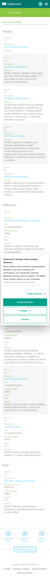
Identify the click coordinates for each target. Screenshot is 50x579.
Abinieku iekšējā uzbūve (17, 98)
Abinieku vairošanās (14, 135)
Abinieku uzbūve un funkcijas (19, 480)
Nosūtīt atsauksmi (25, 549)
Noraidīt (25, 319)
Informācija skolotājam (16, 46)
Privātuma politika (39, 568)
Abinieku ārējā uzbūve (16, 66)
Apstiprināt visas (25, 302)
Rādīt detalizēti (34, 294)
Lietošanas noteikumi (21, 568)
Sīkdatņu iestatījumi (25, 572)
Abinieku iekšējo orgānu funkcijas (22, 220)
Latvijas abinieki (12, 426)
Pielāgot (25, 311)
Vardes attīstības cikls (15, 378)
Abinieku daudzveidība (16, 176)
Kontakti (7, 568)
